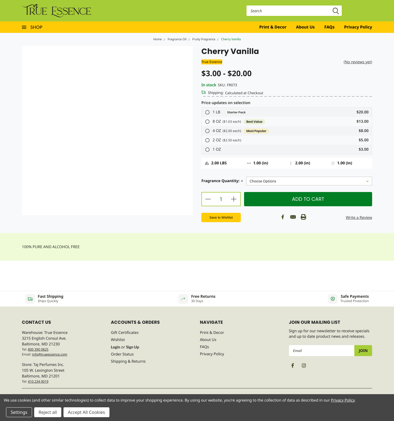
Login (115, 347)
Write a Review (359, 217)
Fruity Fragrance (203, 39)
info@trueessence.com (49, 354)
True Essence (211, 61)
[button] (287, 112)
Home (157, 39)
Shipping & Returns (128, 361)
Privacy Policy (358, 27)
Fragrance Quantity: (222, 181)
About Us (305, 27)
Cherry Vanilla (231, 39)
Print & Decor (273, 27)
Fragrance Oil (177, 39)
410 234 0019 (38, 381)
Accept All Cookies (86, 412)
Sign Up (132, 347)
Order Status (122, 354)
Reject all (48, 412)
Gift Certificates (124, 332)
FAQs (329, 27)
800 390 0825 (38, 349)
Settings (19, 412)
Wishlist (118, 339)
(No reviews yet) (358, 62)
